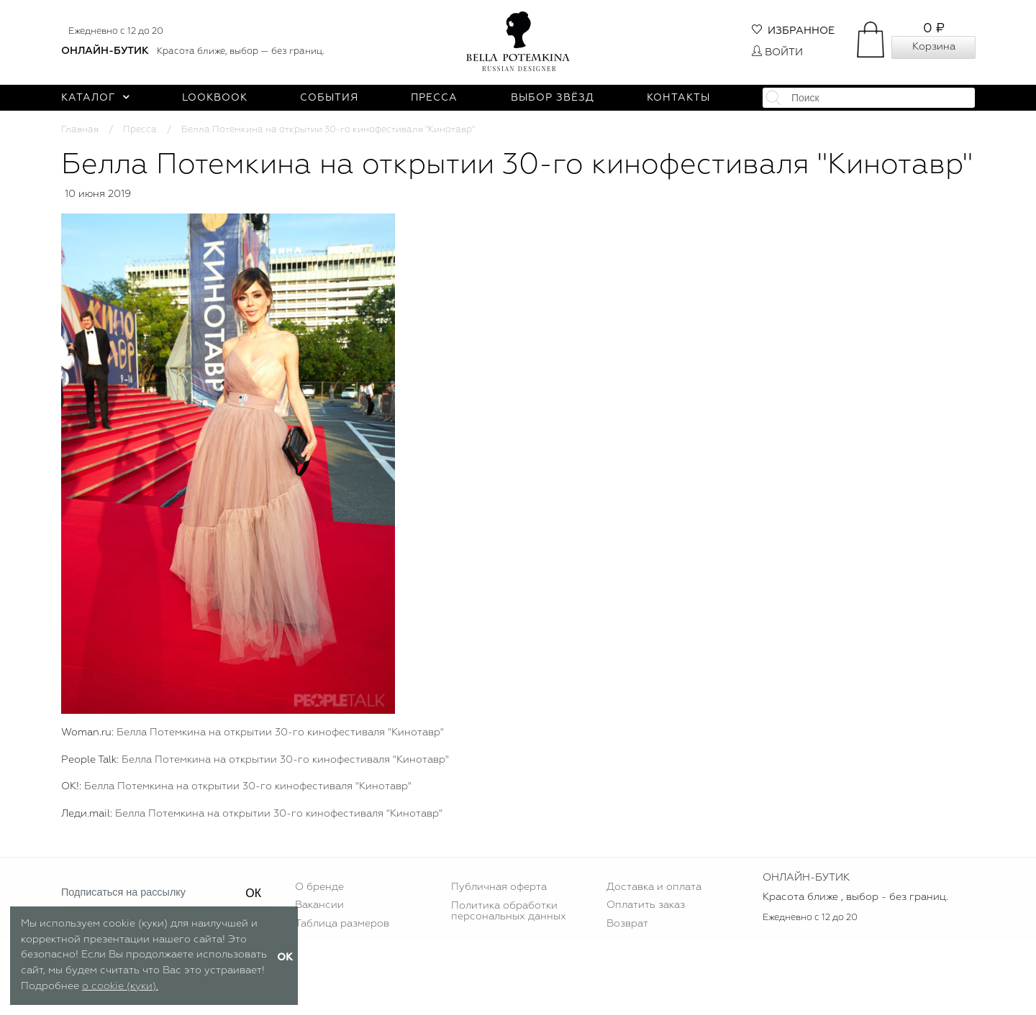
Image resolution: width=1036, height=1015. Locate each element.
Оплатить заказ (645, 905)
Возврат (627, 924)
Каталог (95, 98)
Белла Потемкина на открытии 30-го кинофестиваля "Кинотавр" (280, 732)
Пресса (434, 98)
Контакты (678, 98)
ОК (253, 893)
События (329, 98)
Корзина (933, 47)
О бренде (319, 887)
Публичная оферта (499, 887)
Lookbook (214, 98)
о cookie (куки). (120, 986)
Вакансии (319, 905)
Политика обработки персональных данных (508, 911)
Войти (777, 52)
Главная (80, 129)
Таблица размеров (342, 924)
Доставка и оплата (653, 887)
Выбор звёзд (552, 98)
